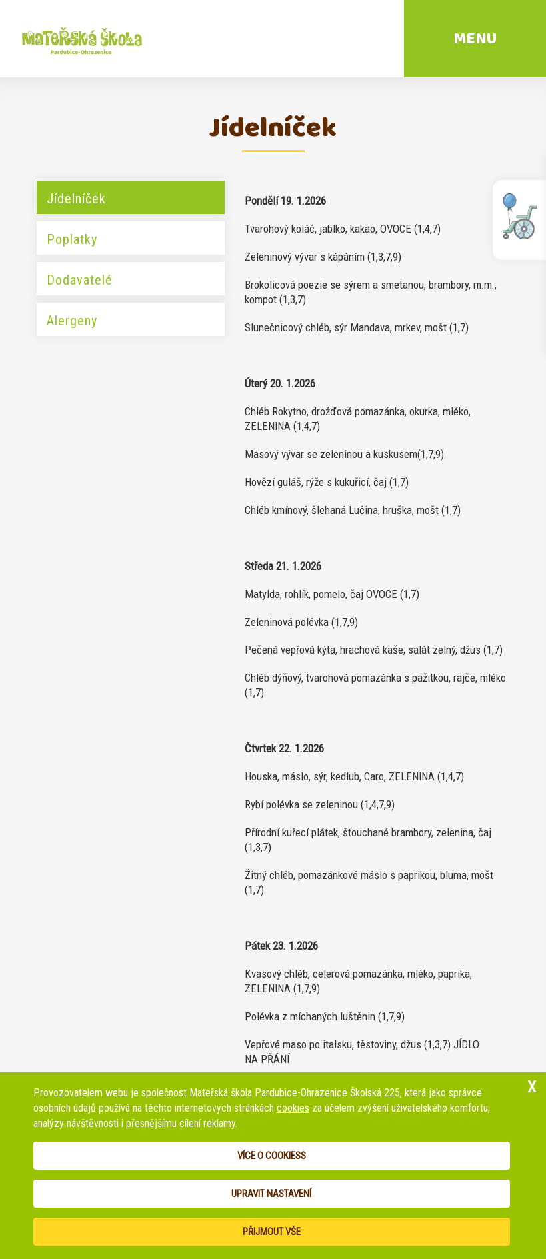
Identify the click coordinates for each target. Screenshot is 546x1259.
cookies (293, 1108)
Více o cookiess (271, 1156)
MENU (475, 39)
